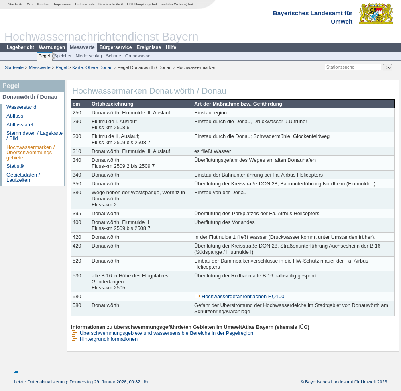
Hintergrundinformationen (104, 339)
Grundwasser (138, 55)
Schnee (113, 55)
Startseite (15, 4)
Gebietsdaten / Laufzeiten (23, 177)
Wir (30, 4)
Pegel (44, 55)
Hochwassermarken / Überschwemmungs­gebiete (30, 152)
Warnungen (52, 47)
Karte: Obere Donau (92, 67)
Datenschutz (85, 4)
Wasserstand (21, 107)
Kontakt (43, 4)
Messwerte (82, 47)
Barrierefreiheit (110, 4)
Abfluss (14, 116)
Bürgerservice (116, 47)
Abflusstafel (19, 125)
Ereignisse (148, 47)
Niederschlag (88, 55)
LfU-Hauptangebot (142, 4)
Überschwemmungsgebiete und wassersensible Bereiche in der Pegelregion (162, 333)
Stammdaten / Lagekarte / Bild (34, 135)
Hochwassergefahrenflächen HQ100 (239, 296)
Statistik (15, 166)
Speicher (62, 55)
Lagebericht (20, 47)
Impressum (62, 4)
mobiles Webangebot (177, 4)
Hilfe (171, 47)
